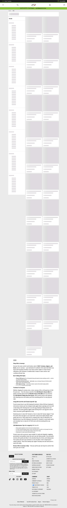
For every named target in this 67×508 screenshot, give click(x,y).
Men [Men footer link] (48, 483)
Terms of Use (20, 466)
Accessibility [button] (61, 1)
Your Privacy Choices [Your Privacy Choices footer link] (38, 485)
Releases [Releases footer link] (49, 489)
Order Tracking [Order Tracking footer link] (35, 461)
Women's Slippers (46, 501)
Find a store (12, 471)
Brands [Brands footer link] (48, 478)
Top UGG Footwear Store (32, 501)
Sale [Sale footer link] (48, 487)
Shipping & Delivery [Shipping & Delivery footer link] (36, 465)
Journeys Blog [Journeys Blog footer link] (49, 461)
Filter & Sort (16, 18)
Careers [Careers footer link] (34, 478)
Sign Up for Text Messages (18, 459)
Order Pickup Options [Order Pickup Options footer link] (37, 467)
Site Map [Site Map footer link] (34, 473)
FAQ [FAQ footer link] (33, 458)
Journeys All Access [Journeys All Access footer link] (51, 458)
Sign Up (11, 456)
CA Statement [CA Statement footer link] (35, 491)
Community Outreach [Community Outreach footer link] (36, 480)
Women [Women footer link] (48, 480)
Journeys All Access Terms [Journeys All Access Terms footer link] (38, 493)
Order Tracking (6, 1)
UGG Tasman (18, 385)
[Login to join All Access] (27, 8)
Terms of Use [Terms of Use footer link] (35, 487)
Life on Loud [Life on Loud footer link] (48, 456)
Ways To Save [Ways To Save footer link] (49, 463)
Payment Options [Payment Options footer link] (36, 469)
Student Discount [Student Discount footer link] (50, 465)
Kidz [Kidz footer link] (48, 485)
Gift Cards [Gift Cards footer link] (48, 467)
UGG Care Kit (35, 425)
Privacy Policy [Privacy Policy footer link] (35, 483)
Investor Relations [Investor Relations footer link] (36, 495)
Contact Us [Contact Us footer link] (34, 456)
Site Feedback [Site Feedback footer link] (35, 471)
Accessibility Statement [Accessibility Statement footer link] (37, 489)
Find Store (25, 473)
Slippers (39, 501)
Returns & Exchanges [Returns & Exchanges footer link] (37, 463)
